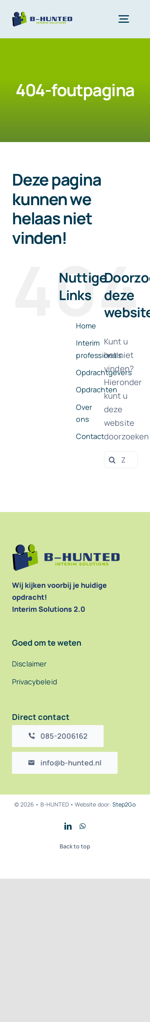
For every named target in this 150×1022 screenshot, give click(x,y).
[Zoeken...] (121, 459)
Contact (90, 436)
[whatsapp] (83, 826)
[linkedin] (68, 826)
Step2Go (124, 804)
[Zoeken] (112, 459)
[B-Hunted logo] (42, 15)
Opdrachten (96, 389)
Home (86, 325)
